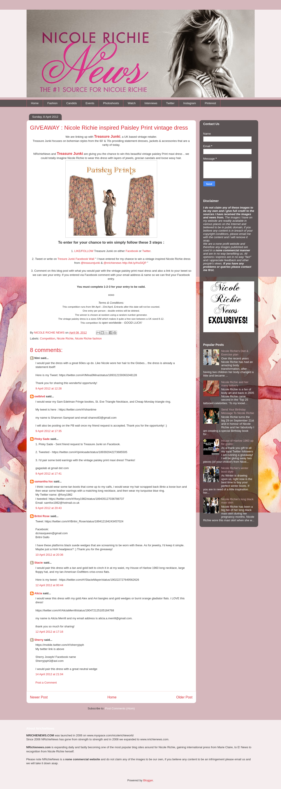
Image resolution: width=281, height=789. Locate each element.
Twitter (170, 103)
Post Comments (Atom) (120, 708)
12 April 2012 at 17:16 (49, 631)
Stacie (38, 562)
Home (35, 103)
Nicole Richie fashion (88, 338)
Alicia (38, 593)
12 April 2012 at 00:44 (49, 585)
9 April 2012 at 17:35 (49, 431)
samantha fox (43, 481)
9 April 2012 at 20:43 (49, 508)
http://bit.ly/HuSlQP (134, 262)
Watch (132, 103)
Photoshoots (111, 103)
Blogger (148, 780)
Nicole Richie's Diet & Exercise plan (235, 352)
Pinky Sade (42, 439)
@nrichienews (112, 262)
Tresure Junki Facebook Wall (76, 259)
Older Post (184, 697)
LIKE (77, 251)
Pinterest (210, 103)
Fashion (52, 103)
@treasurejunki (90, 262)
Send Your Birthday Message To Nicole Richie (237, 411)
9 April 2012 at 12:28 (49, 388)
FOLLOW (87, 251)
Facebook (132, 251)
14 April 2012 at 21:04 (49, 674)
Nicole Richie (65, 338)
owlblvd (39, 396)
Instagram (189, 103)
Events (90, 103)
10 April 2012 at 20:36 (49, 554)
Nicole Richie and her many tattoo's (235, 383)
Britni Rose (42, 516)
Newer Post (39, 697)
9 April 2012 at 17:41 (49, 473)
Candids (71, 103)
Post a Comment (46, 682)
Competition (47, 338)
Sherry (38, 639)
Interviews (150, 103)
